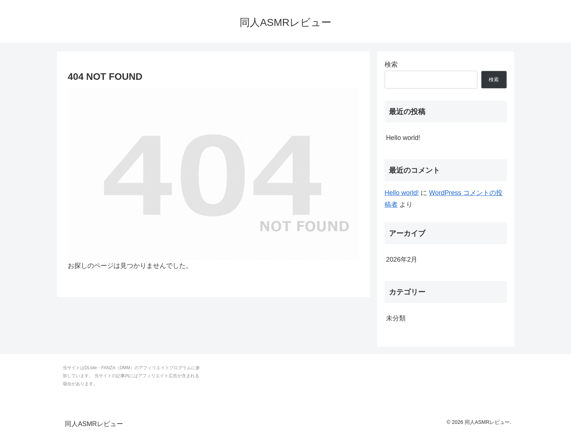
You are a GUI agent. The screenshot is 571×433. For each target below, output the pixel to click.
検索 (391, 64)
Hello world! (403, 137)
